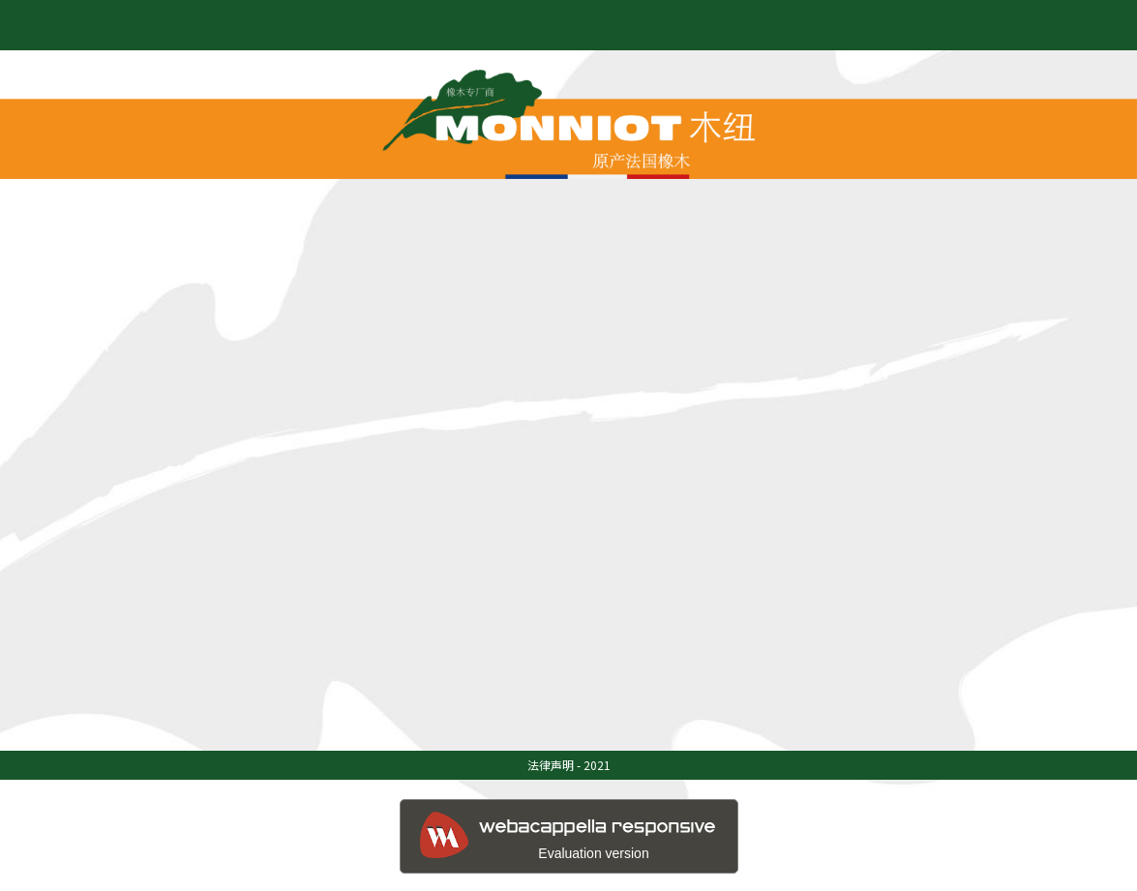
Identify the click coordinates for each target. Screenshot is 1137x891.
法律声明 (550, 765)
